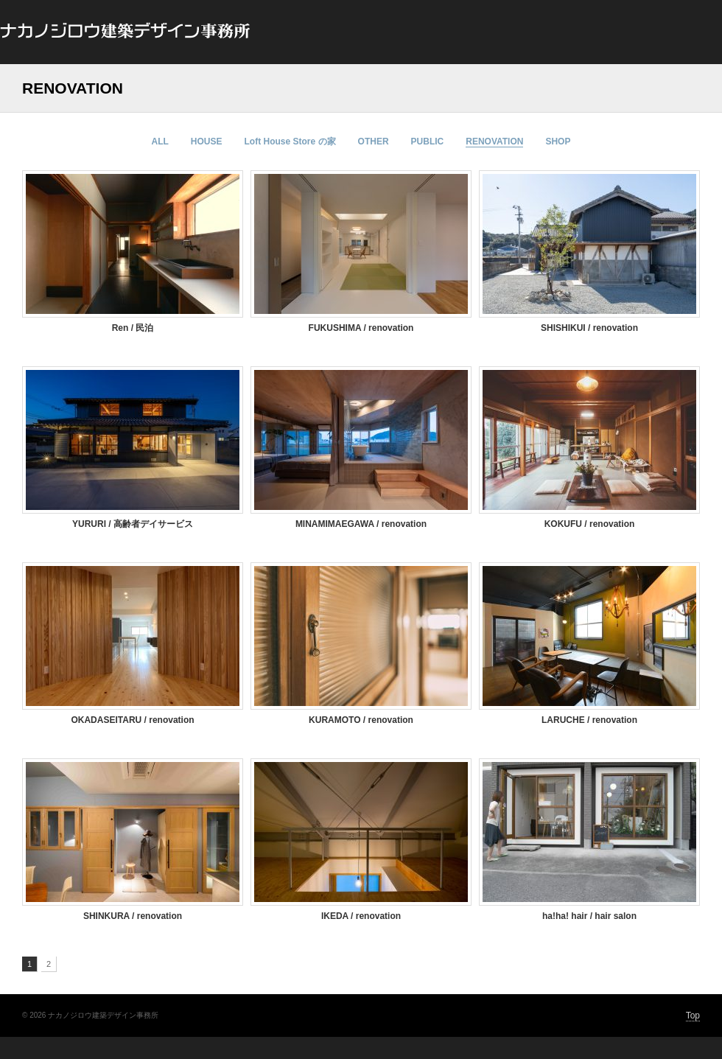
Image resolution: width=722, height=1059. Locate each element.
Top (693, 1015)
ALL (160, 141)
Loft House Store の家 (290, 141)
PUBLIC (427, 141)
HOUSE (206, 141)
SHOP (557, 141)
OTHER (373, 141)
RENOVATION (494, 141)
